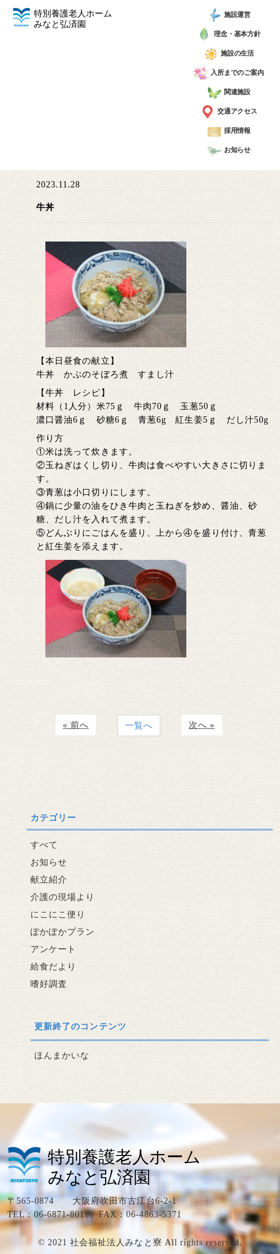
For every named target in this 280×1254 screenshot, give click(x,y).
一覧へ (139, 725)
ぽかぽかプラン (62, 932)
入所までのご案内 (229, 73)
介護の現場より (62, 897)
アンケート (53, 949)
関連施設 (229, 93)
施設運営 (229, 15)
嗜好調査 (48, 984)
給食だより (53, 966)
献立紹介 (48, 879)
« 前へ (76, 725)
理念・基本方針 (229, 35)
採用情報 (229, 131)
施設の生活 (229, 54)
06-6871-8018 (61, 1214)
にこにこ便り (57, 914)
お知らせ (229, 150)
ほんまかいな (61, 1055)
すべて (44, 845)
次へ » (202, 725)
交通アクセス (228, 112)
